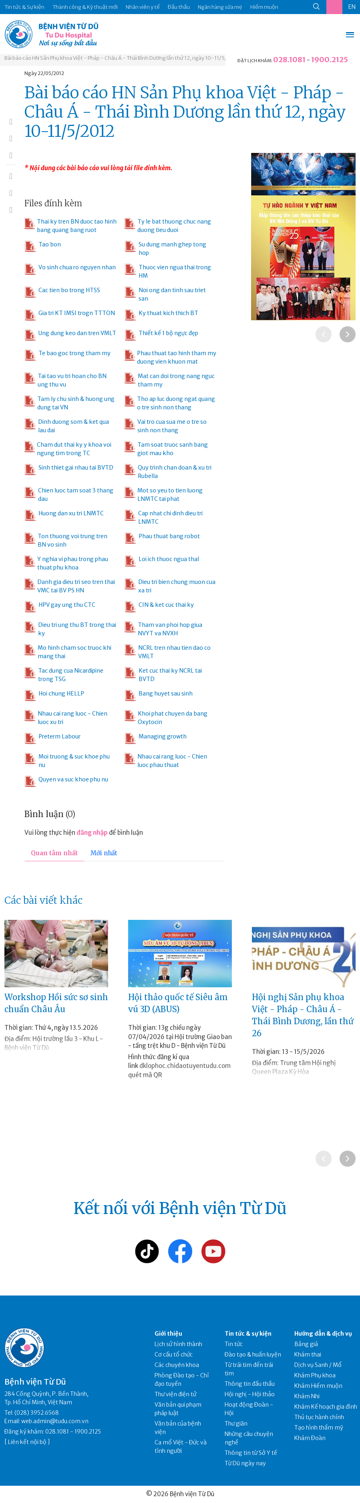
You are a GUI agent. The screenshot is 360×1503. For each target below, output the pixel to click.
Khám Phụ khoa (315, 1375)
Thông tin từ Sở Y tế (251, 1452)
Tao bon (42, 246)
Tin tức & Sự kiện (24, 7)
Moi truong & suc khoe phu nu (67, 761)
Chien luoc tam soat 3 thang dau (68, 494)
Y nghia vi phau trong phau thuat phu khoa (66, 563)
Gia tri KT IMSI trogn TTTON (69, 315)
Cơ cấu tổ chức (174, 1354)
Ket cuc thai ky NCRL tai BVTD (163, 675)
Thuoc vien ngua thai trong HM (168, 271)
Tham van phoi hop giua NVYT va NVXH (163, 629)
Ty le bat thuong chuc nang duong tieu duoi (168, 226)
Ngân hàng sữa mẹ (220, 7)
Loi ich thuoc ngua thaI (162, 561)
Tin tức (234, 1344)
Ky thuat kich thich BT (161, 315)
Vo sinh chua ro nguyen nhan (70, 269)
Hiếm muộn (264, 7)
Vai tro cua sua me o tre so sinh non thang (166, 426)
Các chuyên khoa (177, 1365)
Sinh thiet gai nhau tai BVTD (68, 470)
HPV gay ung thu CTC (59, 607)
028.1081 (289, 59)
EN (352, 6)
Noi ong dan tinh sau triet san (165, 294)
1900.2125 (329, 59)
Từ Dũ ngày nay (245, 1463)
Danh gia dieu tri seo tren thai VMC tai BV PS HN (69, 586)
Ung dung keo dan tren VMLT (70, 335)
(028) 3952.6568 (36, 1412)
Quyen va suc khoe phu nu (66, 781)
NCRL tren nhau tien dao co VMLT (168, 652)
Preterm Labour (52, 738)
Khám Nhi (307, 1396)
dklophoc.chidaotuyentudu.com (185, 1066)
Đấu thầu (179, 7)
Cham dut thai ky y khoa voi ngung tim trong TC (67, 449)
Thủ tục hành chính (319, 1417)
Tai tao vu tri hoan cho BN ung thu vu (65, 380)
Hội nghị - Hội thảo (250, 1394)
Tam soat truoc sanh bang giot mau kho (166, 449)
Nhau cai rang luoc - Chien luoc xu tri (65, 718)
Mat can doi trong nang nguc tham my (170, 380)
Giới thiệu (168, 1333)
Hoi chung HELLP (54, 695)
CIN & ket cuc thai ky (159, 607)
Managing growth (156, 738)
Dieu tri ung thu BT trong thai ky (70, 629)
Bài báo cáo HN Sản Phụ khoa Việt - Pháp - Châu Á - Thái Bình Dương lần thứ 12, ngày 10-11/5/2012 (121, 58)
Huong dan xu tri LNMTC (64, 515)
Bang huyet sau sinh (159, 695)
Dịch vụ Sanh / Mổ (318, 1365)
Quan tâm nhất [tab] (54, 853)
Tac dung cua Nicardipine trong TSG (63, 675)
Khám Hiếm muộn (318, 1385)
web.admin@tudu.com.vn (54, 1421)
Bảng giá (306, 1344)
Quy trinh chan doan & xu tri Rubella (168, 472)
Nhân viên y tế (143, 7)
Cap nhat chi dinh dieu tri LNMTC (164, 517)
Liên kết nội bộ (27, 1442)
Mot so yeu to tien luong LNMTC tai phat (164, 494)
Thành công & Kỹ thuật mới (85, 7)
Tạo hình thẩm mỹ (318, 1427)
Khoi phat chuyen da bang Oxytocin (166, 718)
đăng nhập (92, 832)
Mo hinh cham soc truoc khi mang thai (67, 652)
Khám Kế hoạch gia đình (325, 1406)
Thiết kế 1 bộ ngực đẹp (161, 335)
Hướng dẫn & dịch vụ (323, 1333)
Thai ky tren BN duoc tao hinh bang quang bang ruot (70, 226)
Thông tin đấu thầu (250, 1383)
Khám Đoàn (310, 1438)
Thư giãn (236, 1423)
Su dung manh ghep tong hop (165, 248)
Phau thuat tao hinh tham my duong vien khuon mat (170, 357)
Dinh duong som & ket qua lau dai (66, 426)
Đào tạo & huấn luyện (253, 1354)
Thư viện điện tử (176, 1394)
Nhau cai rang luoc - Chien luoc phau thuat (166, 761)
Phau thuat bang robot (162, 538)
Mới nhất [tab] (104, 853)
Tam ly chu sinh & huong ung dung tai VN (69, 403)
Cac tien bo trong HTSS (62, 292)
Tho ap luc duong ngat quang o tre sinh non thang (170, 403)
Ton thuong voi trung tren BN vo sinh (65, 540)
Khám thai (307, 1354)
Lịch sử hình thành (178, 1344)
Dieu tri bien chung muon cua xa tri (170, 586)
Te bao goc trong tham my (67, 355)
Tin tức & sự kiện (248, 1333)
